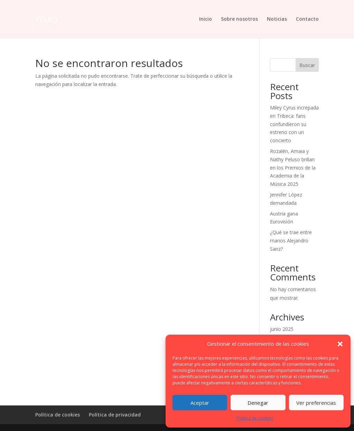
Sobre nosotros (239, 19)
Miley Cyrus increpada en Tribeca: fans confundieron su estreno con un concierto (294, 124)
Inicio (205, 19)
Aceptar (199, 402)
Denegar (258, 402)
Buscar (307, 65)
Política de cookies (254, 418)
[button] (340, 344)
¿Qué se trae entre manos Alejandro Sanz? (291, 240)
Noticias (277, 19)
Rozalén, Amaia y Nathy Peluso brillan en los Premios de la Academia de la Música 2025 (293, 167)
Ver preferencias (316, 402)
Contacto (307, 19)
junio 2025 (282, 329)
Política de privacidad (115, 414)
